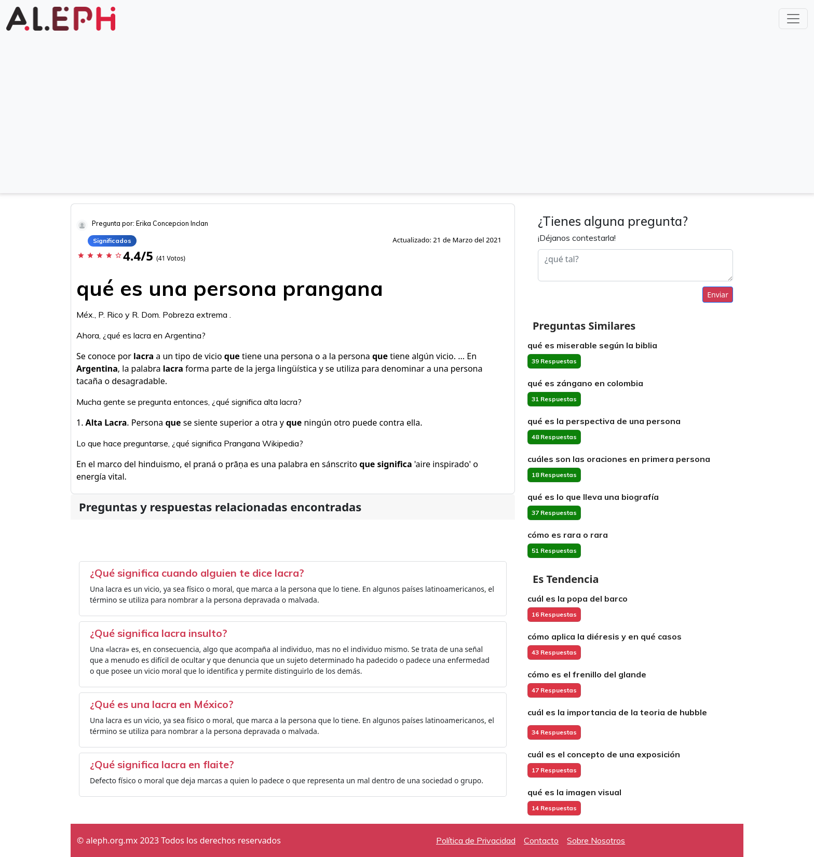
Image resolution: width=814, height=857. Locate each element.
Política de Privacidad (475, 840)
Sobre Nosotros (596, 840)
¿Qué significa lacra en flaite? (162, 764)
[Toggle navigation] (793, 18)
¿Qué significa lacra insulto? (158, 633)
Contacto (541, 840)
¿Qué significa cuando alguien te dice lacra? (197, 572)
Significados (112, 240)
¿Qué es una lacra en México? (162, 704)
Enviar (717, 295)
